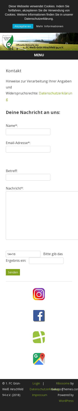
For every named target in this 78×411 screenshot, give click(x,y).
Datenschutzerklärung (44, 389)
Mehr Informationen (49, 26)
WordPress (66, 401)
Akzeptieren (23, 26)
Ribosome (63, 383)
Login (36, 383)
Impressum (39, 395)
